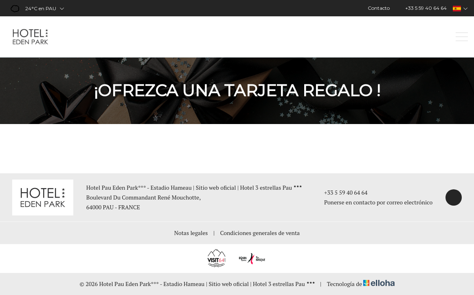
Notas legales (191, 233)
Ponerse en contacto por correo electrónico (373, 202)
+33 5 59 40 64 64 (341, 192)
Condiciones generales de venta (260, 233)
